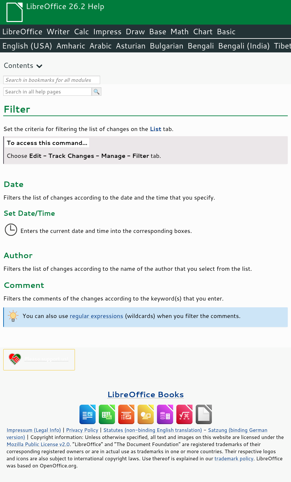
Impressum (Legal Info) (33, 429)
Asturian (131, 45)
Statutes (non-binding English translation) (152, 429)
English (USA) (27, 45)
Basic (225, 31)
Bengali (200, 45)
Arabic (100, 45)
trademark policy (233, 458)
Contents (18, 65)
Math (179, 31)
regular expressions (96, 316)
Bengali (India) (244, 45)
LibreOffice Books (145, 394)
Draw (135, 31)
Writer (57, 31)
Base (157, 31)
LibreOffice (22, 31)
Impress (107, 31)
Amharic (70, 45)
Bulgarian (166, 45)
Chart (202, 31)
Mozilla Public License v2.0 (38, 444)
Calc (81, 31)
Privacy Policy (82, 429)
